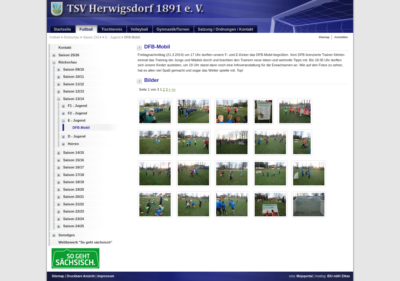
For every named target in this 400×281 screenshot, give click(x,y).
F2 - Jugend (77, 113)
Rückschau (71, 37)
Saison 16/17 (73, 167)
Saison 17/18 (73, 175)
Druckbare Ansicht (81, 276)
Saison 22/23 (73, 211)
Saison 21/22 (73, 204)
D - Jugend (77, 136)
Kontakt (64, 47)
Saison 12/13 (73, 91)
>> (174, 89)
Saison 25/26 (68, 55)
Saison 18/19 (73, 182)
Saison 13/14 (92, 37)
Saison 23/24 (73, 219)
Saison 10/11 (73, 76)
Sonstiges (66, 235)
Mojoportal (305, 276)
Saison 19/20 (73, 189)
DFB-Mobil (132, 37)
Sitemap (323, 37)
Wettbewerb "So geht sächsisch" (85, 242)
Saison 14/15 (73, 152)
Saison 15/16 (73, 160)
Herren (73, 144)
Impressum (105, 276)
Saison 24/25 (73, 226)
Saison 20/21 (73, 196)
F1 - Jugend (77, 106)
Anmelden (341, 37)
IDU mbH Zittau (338, 276)
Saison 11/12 (73, 84)
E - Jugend (112, 37)
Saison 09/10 (73, 69)
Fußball (54, 37)
